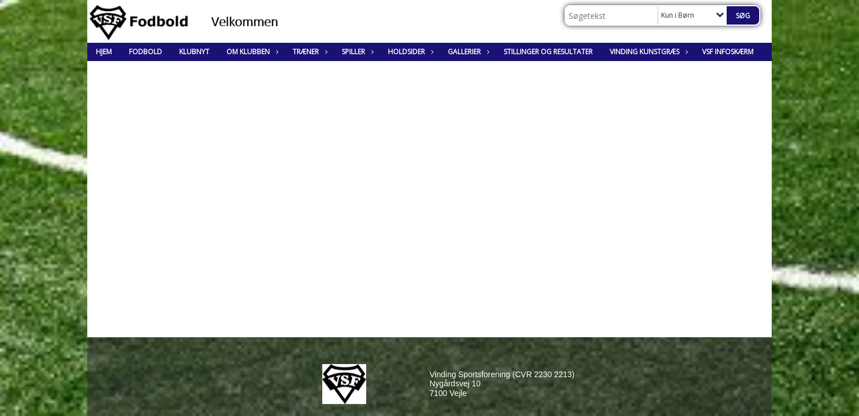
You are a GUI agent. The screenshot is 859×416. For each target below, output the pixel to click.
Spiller (356, 51)
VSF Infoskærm (727, 51)
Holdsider (409, 51)
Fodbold (145, 51)
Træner (309, 51)
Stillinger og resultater (548, 51)
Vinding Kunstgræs (647, 51)
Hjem (104, 51)
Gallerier (467, 51)
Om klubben (250, 51)
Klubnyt (194, 51)
